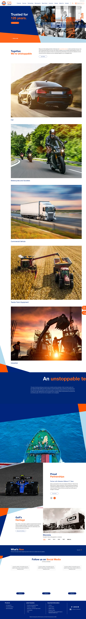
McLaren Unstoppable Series (32, 605)
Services (24, 3)
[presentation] (54, 498)
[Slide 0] (11, 38)
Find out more (15, 22)
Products (19, 3)
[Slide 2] (14, 38)
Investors (51, 3)
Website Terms (51, 608)
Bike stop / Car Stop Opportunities (33, 608)
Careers (56, 3)
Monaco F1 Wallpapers (31, 606)
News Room (44, 3)
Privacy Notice (51, 606)
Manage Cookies (52, 610)
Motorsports (38, 3)
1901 (44, 539)
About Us (61, 3)
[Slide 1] (13, 38)
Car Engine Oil (8, 605)
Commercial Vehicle (9, 606)
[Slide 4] (17, 38)
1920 (59, 539)
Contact (67, 3)
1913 (54, 539)
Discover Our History (21, 530)
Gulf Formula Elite (9, 608)
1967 (63, 539)
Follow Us (20, 593)
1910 (49, 539)
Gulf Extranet (82, 0)
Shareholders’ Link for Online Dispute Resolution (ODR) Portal (55, 612)
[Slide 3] (16, 38)
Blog (28, 611)
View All (69, 539)
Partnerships (30, 3)
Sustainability (29, 610)
